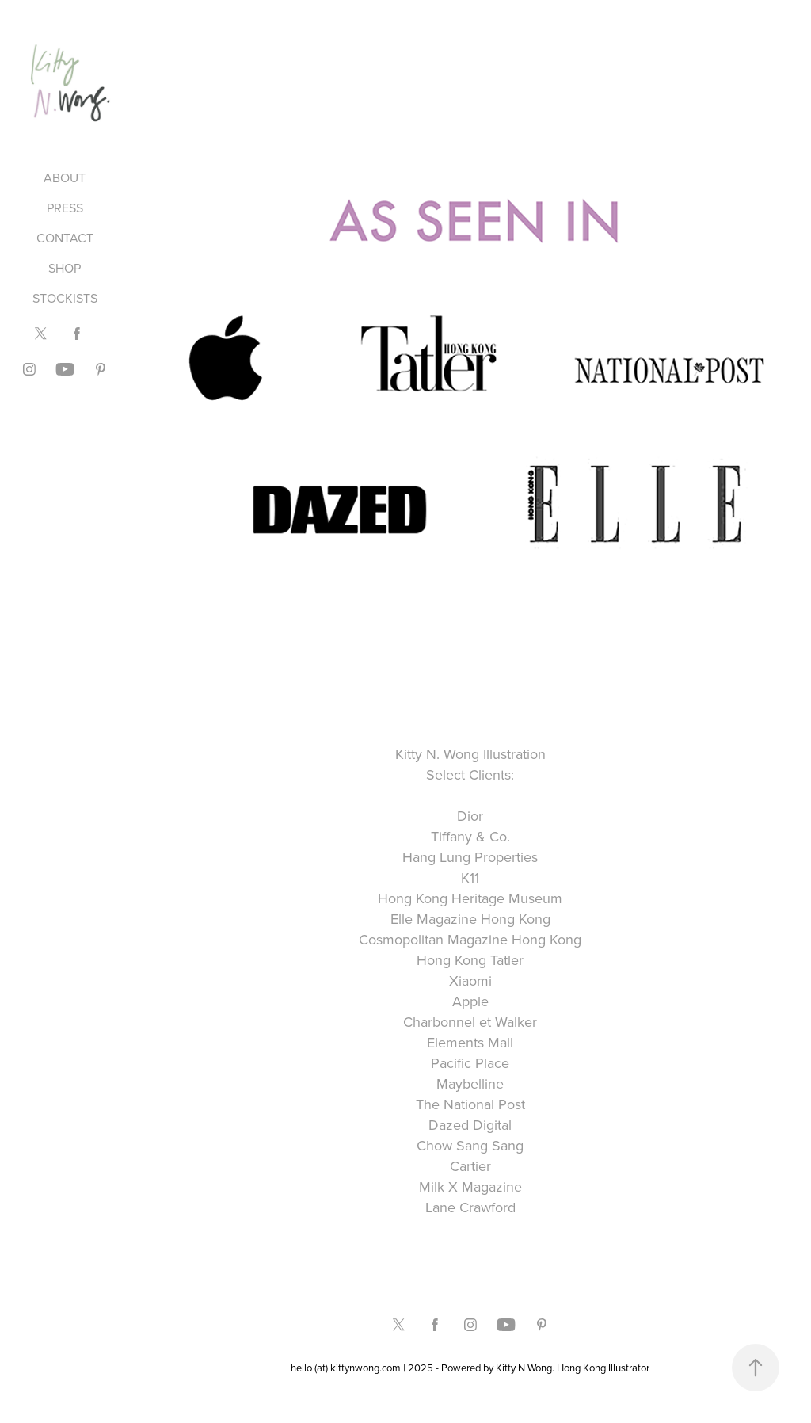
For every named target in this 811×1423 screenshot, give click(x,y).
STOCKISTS (64, 298)
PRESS (65, 207)
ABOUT (65, 177)
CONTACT (64, 237)
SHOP (64, 268)
